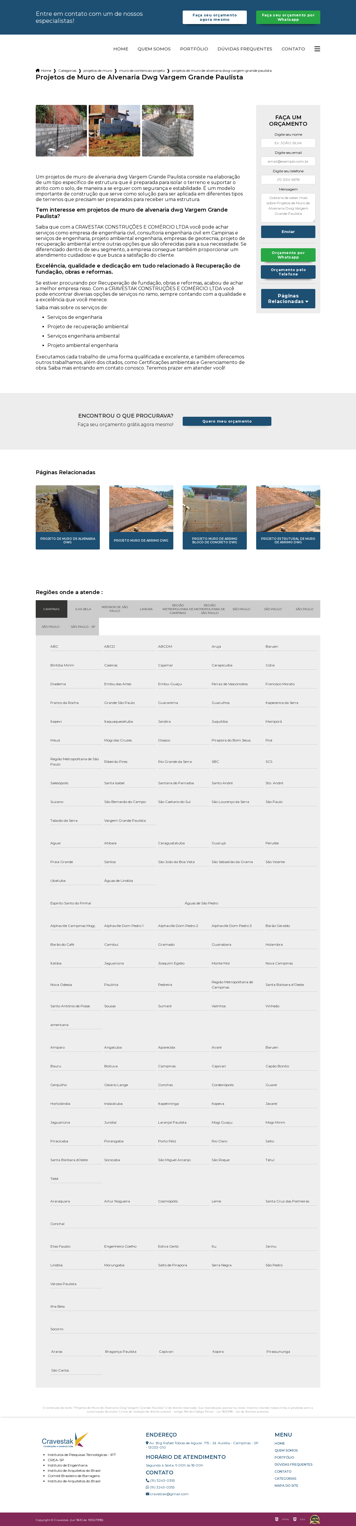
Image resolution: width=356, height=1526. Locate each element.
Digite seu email (288, 152)
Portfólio (194, 49)
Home (120, 49)
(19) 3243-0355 (160, 1480)
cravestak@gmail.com (167, 1494)
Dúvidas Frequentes (245, 49)
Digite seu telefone (288, 171)
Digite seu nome (288, 134)
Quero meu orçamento (226, 421)
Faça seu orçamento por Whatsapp (288, 17)
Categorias (67, 70)
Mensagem (288, 189)
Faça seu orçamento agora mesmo (215, 17)
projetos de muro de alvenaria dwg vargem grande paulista (222, 70)
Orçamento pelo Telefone (288, 272)
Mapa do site (286, 1486)
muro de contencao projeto (142, 70)
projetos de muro (97, 70)
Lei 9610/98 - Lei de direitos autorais (242, 1411)
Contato (293, 49)
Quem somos (154, 49)
